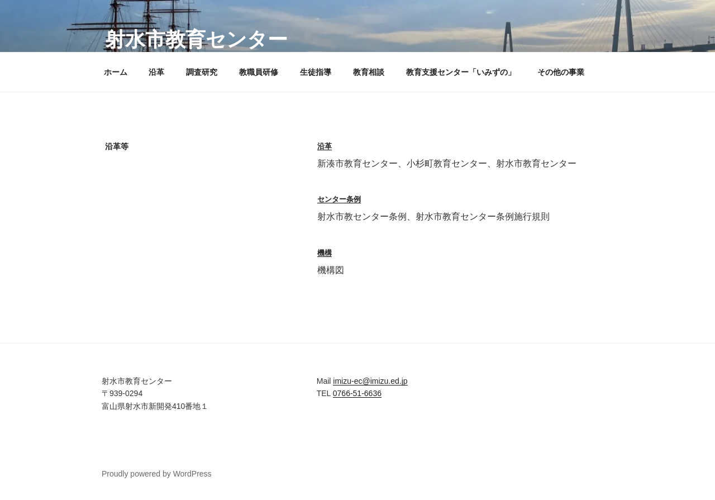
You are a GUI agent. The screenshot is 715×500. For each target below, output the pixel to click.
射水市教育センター (196, 39)
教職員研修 (258, 72)
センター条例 (339, 199)
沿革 (156, 72)
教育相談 (368, 72)
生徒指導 (315, 72)
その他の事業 (560, 72)
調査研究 (201, 72)
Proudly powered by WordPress (157, 473)
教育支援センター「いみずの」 (461, 72)
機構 (324, 253)
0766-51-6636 (357, 393)
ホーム (115, 72)
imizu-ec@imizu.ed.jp (370, 381)
